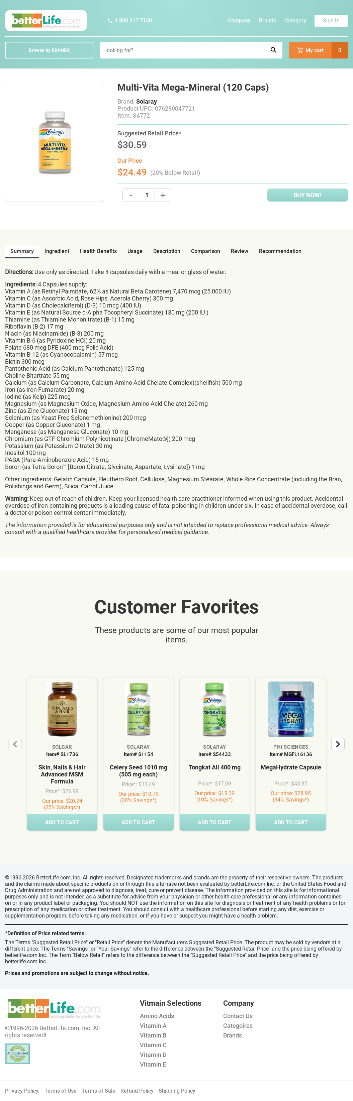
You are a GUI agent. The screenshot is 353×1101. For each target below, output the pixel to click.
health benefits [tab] (98, 251)
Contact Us (238, 1015)
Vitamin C (153, 1045)
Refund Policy (137, 1091)
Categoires (238, 1025)
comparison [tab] (205, 251)
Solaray (146, 101)
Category (295, 20)
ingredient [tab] (57, 251)
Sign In (331, 20)
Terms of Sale (98, 1091)
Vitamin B (153, 1035)
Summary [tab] (22, 251)
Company (239, 20)
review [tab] (239, 251)
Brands (267, 20)
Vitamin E (153, 1064)
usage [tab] (135, 251)
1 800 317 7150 (129, 20)
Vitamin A (153, 1025)
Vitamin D (153, 1054)
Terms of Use (61, 1091)
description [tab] (166, 251)
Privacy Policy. (22, 1091)
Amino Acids (157, 1015)
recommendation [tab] (280, 251)
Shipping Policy (177, 1091)
